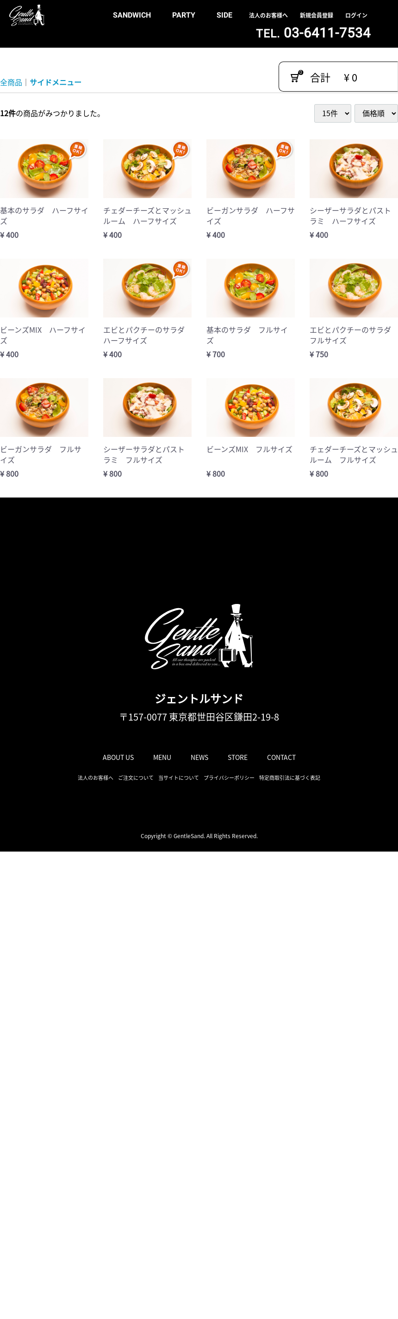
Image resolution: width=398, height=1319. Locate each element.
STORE (238, 757)
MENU (162, 757)
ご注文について (136, 778)
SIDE (224, 15)
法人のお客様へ (268, 15)
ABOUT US (118, 757)
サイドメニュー (55, 82)
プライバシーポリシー (229, 778)
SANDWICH (132, 15)
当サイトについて (178, 778)
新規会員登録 (316, 15)
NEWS (199, 757)
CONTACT (281, 757)
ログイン (356, 15)
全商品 (11, 82)
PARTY (183, 15)
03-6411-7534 (313, 33)
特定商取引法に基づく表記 (289, 778)
